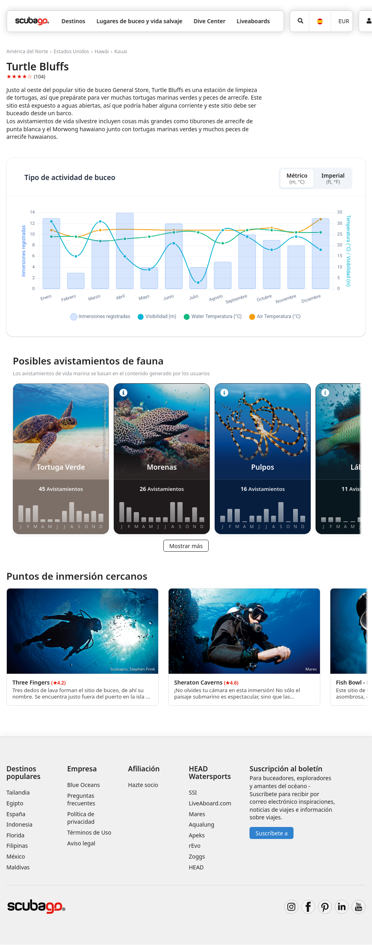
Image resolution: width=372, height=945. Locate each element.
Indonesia (19, 825)
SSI (193, 793)
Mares (197, 814)
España (15, 814)
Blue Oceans (83, 785)
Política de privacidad (81, 818)
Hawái (102, 51)
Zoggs (197, 856)
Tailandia (18, 793)
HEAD (196, 867)
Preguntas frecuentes (81, 799)
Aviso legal (81, 843)
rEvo (195, 846)
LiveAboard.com (210, 803)
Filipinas (17, 846)
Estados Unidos (71, 51)
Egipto (14, 803)
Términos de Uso (89, 833)
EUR (343, 21)
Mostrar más (186, 546)
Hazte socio (143, 785)
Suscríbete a (271, 833)
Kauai (121, 51)
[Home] (32, 21)
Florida (15, 835)
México (15, 856)
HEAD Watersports (210, 772)
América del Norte (27, 51)
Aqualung (202, 825)
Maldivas (18, 867)
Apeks (197, 835)
